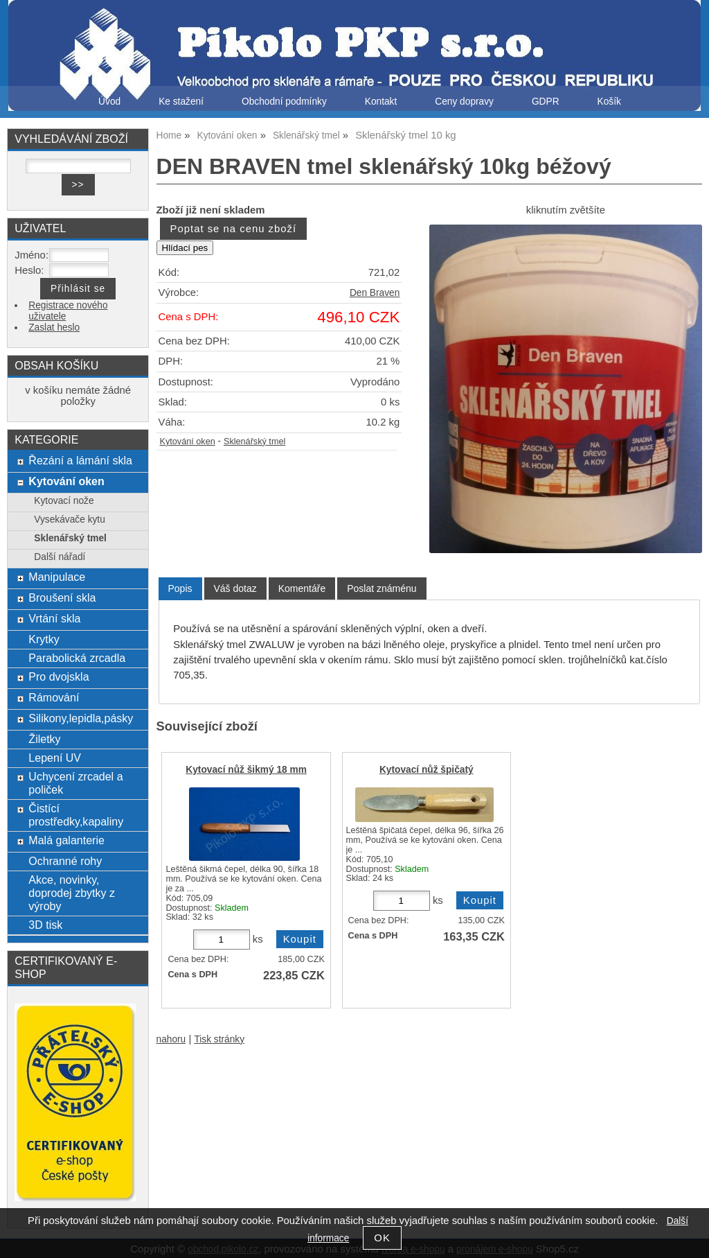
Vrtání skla (54, 618)
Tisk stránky (219, 1039)
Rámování (53, 697)
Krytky (44, 639)
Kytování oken (187, 441)
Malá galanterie (66, 840)
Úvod (109, 101)
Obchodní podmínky (284, 101)
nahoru (171, 1039)
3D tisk (45, 924)
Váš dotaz (235, 588)
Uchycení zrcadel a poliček (75, 783)
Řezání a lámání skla (80, 460)
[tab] (180, 588)
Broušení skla (62, 597)
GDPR (545, 101)
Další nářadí (59, 557)
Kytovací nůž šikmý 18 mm (246, 770)
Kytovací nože (63, 501)
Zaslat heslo (54, 327)
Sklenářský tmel (254, 441)
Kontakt (381, 101)
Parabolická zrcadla (76, 658)
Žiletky (44, 739)
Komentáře (301, 588)
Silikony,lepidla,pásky (80, 718)
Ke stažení (181, 101)
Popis (180, 588)
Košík (609, 101)
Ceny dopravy (464, 101)
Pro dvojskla (58, 676)
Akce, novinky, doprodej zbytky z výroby (71, 892)
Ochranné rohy (65, 861)
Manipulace (56, 576)
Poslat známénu (381, 588)
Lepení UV (54, 757)
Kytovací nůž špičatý (426, 770)
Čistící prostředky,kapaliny (75, 815)
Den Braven (375, 293)
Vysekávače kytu (69, 519)
